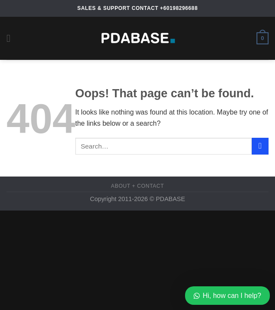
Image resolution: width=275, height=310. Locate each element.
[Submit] (260, 146)
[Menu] (11, 38)
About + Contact (137, 186)
